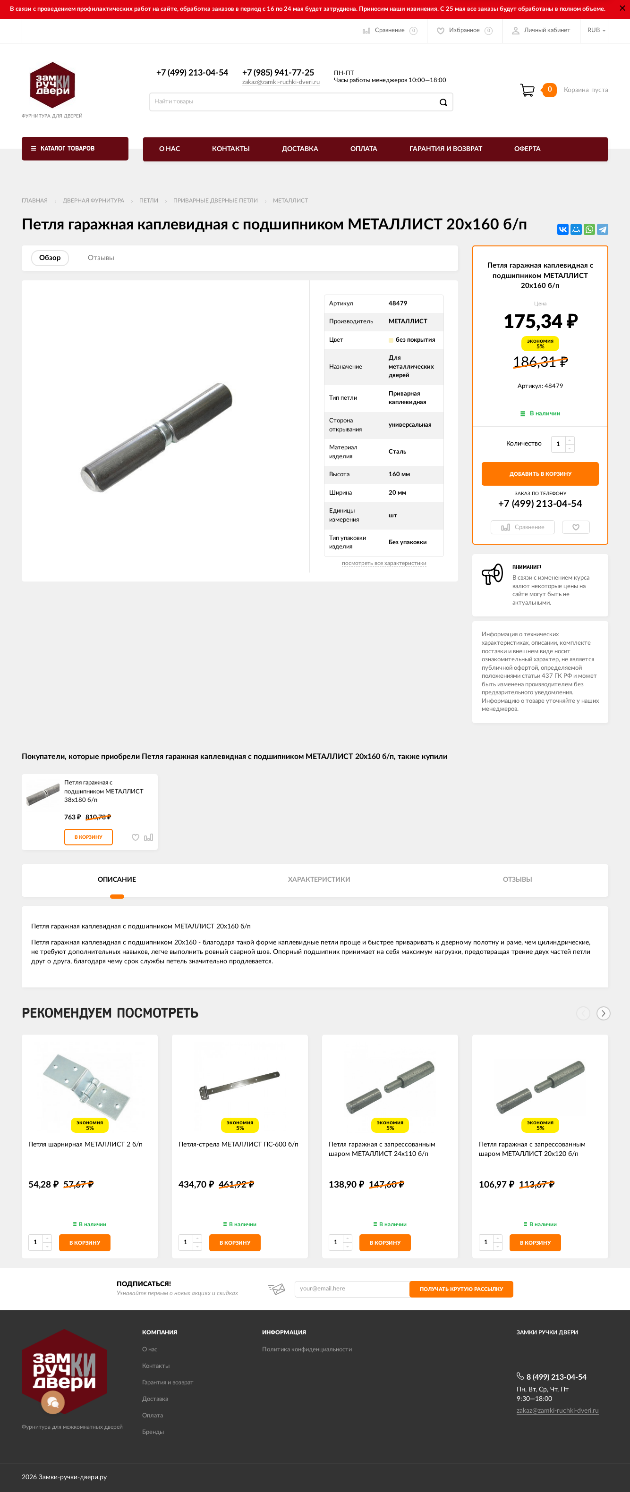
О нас (169, 149)
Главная (35, 200)
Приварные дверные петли (215, 200)
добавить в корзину (540, 474)
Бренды (153, 1432)
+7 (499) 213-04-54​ (192, 73)
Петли (148, 200)
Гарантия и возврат (445, 149)
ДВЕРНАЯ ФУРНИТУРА (93, 200)
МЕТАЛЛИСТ (290, 200)
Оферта (527, 149)
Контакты (231, 149)
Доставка (300, 149)
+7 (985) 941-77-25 (278, 73)
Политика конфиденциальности (307, 1350)
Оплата (363, 149)
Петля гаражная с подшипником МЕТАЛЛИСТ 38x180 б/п (104, 791)
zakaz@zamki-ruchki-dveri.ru (281, 82)
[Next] (603, 1013)
